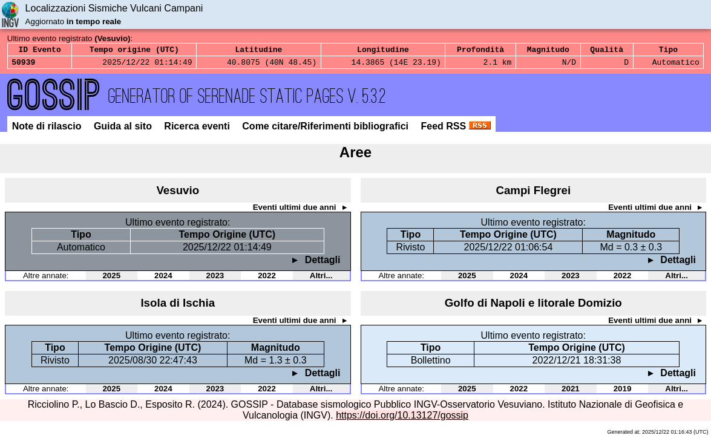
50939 (23, 65)
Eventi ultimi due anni (295, 210)
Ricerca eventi (198, 130)
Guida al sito (124, 130)
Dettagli (321, 263)
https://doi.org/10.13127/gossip (402, 419)
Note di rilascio (48, 130)
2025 (111, 279)
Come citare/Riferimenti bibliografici (326, 130)
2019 (623, 392)
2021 (571, 392)
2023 (215, 279)
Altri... (321, 279)
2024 (163, 279)
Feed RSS (455, 130)
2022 (267, 279)
